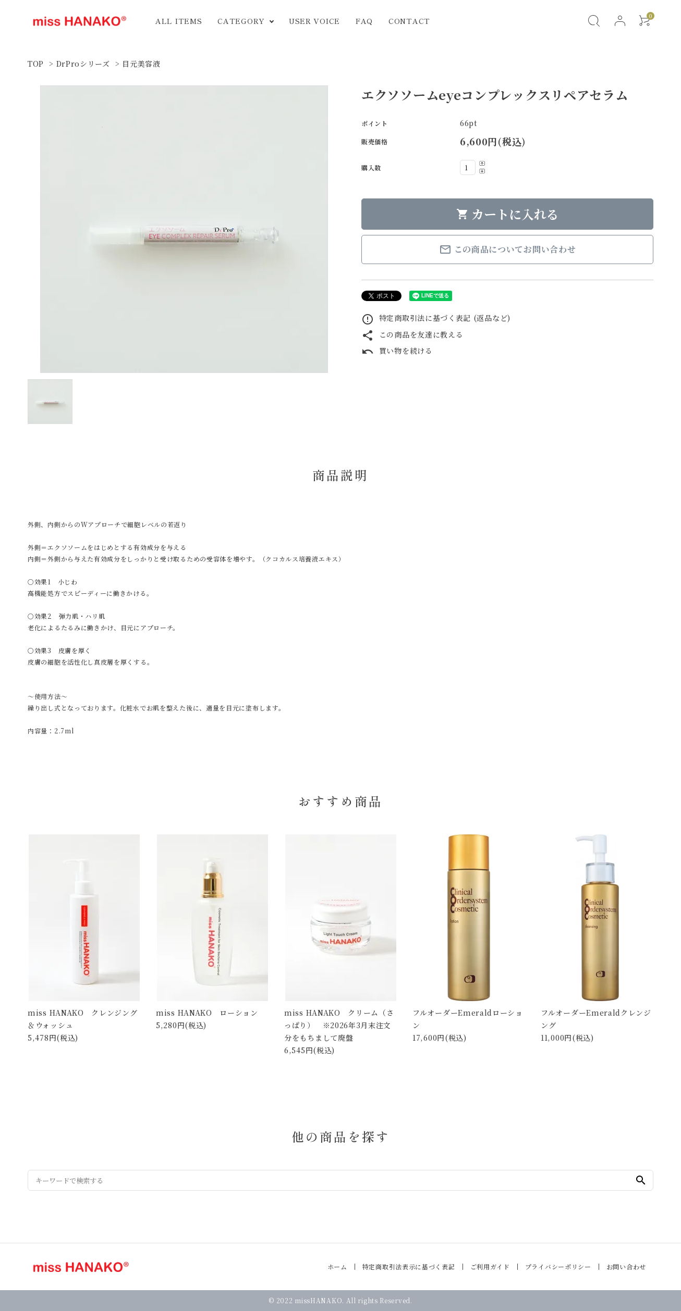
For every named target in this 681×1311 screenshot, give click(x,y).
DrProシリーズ (83, 63)
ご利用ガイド (490, 1266)
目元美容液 (141, 63)
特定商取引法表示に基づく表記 (408, 1266)
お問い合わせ (626, 1266)
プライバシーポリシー (558, 1266)
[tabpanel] (184, 229)
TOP (36, 63)
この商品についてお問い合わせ (507, 249)
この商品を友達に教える (412, 334)
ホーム (337, 1266)
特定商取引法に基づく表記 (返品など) (435, 318)
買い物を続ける (397, 350)
